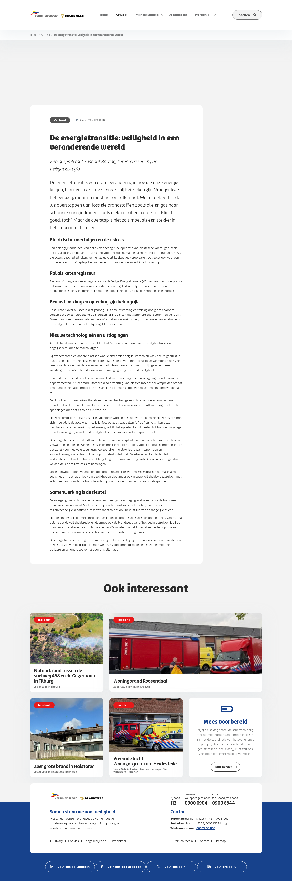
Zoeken (244, 15)
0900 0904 (196, 803)
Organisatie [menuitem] (178, 15)
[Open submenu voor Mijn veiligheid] (162, 15)
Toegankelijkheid (95, 841)
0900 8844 (223, 803)
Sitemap (220, 841)
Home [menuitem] (103, 15)
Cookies (73, 841)
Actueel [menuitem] (122, 15)
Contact (203, 841)
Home (33, 35)
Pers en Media (183, 841)
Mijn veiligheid (147, 15)
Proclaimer (119, 841)
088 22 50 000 (205, 828)
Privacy (58, 841)
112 (173, 803)
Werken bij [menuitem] (203, 15)
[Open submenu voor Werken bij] (215, 15)
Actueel (45, 35)
